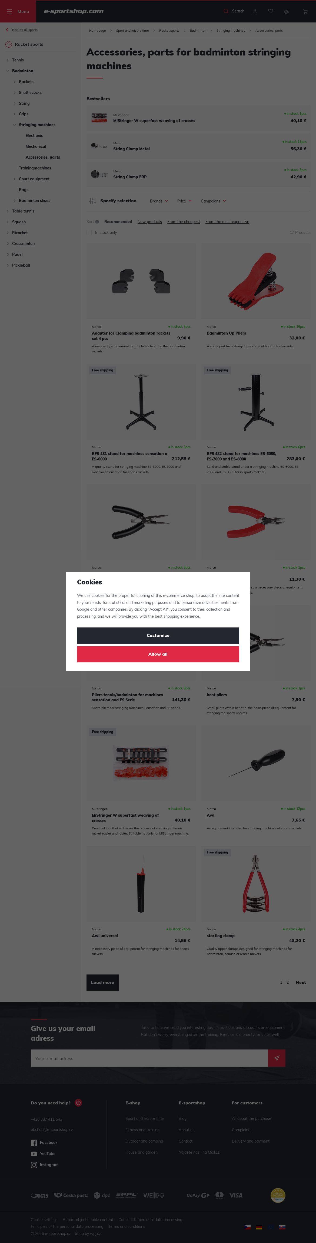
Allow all (158, 654)
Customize (158, 636)
